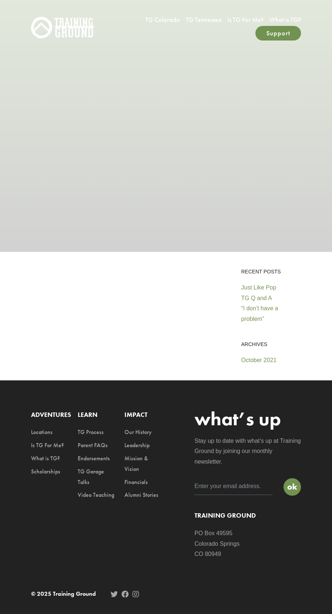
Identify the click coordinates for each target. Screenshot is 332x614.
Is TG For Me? (245, 19)
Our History (138, 432)
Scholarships (45, 471)
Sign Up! (292, 487)
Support (278, 33)
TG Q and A (256, 298)
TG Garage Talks (91, 477)
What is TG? (285, 19)
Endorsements (94, 458)
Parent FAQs (93, 445)
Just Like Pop (258, 287)
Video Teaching (96, 495)
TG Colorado (162, 19)
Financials (136, 482)
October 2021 (259, 360)
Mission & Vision (136, 463)
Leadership (137, 445)
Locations (42, 432)
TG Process (91, 432)
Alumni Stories (141, 495)
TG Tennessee (204, 19)
